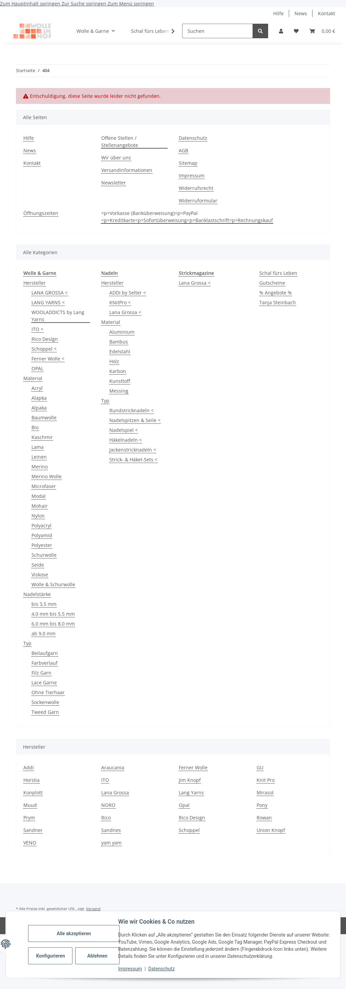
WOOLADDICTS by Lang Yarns (57, 316)
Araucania (112, 767)
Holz (114, 361)
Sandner (33, 830)
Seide (37, 565)
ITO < (37, 329)
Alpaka (39, 407)
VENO (29, 842)
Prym (29, 817)
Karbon (117, 371)
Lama (37, 447)
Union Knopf (271, 830)
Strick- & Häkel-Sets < (133, 459)
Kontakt (326, 13)
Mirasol (265, 792)
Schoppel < (44, 349)
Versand (93, 908)
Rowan (264, 817)
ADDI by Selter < (127, 292)
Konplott (33, 792)
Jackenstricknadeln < (132, 449)
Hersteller (34, 283)
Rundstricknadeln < (131, 410)
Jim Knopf (190, 780)
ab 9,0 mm (43, 633)
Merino (39, 466)
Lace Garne (44, 682)
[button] (281, 31)
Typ (27, 643)
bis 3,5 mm (44, 604)
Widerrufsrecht (196, 188)
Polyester (41, 545)
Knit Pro (266, 780)
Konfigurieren (51, 956)
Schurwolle (44, 555)
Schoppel (189, 830)
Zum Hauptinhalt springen (31, 3)
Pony (262, 805)
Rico (106, 817)
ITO (105, 780)
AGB (183, 150)
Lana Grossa (115, 792)
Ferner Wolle (193, 767)
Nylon (38, 515)
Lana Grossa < (125, 312)
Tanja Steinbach (277, 302)
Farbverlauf (44, 663)
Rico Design (192, 817)
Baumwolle (44, 417)
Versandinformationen (126, 170)
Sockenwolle (45, 702)
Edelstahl (119, 351)
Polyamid (41, 535)
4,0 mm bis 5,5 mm (53, 614)
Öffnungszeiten (40, 213)
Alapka (39, 398)
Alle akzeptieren (74, 933)
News (301, 13)
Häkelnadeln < (125, 440)
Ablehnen (98, 956)
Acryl (37, 388)
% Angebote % (275, 292)
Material (32, 378)
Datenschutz (162, 968)
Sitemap (188, 163)
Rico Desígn (44, 339)
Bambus (118, 341)
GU (260, 767)
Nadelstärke (37, 594)
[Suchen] (217, 31)
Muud (30, 805)
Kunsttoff (119, 381)
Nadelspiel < (123, 430)
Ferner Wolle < (47, 358)
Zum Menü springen (131, 3)
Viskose (39, 574)
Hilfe (278, 13)
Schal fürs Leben (278, 273)
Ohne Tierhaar (48, 692)
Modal (38, 496)
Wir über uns (116, 157)
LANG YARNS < (48, 302)
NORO (108, 805)
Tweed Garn (45, 712)
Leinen (39, 457)
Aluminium (121, 332)
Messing (118, 391)
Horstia (31, 780)
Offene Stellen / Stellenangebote (119, 141)
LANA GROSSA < (49, 292)
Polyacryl (41, 525)
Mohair (39, 506)
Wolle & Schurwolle (53, 584)
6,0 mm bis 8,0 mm (53, 623)
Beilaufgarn (44, 653)
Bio (35, 427)
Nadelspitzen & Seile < (134, 420)
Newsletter (113, 182)
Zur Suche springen (85, 3)
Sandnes (111, 830)
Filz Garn (41, 672)
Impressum (131, 968)
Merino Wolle (46, 476)
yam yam (111, 842)
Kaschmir (42, 437)
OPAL (37, 368)
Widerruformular (198, 200)
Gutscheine (272, 283)
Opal (184, 805)
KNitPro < (120, 302)
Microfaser (43, 486)
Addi (28, 767)
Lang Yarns (191, 792)
